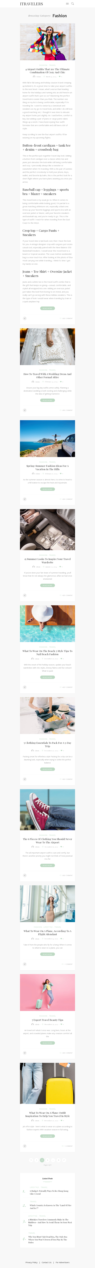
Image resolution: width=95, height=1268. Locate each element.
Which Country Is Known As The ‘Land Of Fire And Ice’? (50, 1208)
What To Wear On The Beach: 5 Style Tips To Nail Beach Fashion (47, 653)
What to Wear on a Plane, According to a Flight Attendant (47, 933)
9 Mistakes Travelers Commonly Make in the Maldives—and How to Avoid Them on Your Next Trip (50, 1224)
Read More (47, 308)
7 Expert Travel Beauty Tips (47, 1021)
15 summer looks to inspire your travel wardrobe (48, 561)
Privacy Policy (31, 1264)
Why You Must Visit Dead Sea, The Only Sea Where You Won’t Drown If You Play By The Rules (47, 1241)
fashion (43, 65)
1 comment (68, 966)
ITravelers (31, 3)
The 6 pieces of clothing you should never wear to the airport (47, 841)
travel (52, 65)
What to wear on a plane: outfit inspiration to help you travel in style (47, 1116)
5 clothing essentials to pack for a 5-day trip (47, 745)
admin (38, 77)
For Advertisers (63, 1264)
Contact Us (46, 1264)
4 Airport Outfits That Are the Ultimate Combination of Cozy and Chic (47, 71)
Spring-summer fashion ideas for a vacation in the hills (47, 468)
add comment (67, 318)
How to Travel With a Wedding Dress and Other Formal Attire (48, 375)
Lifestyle (48, 928)
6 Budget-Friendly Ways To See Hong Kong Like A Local (49, 1194)
